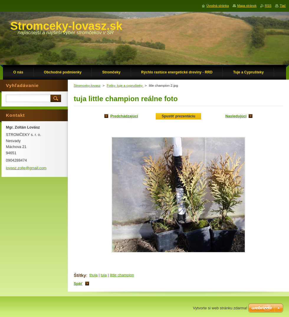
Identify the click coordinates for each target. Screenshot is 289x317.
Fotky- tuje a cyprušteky (125, 85)
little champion (122, 275)
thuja (93, 275)
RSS (268, 5)
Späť (78, 283)
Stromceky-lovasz (87, 85)
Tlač (283, 5)
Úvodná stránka (217, 5)
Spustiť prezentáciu (178, 116)
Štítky (80, 275)
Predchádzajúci (124, 116)
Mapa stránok (247, 5)
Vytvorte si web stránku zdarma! (220, 308)
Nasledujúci (236, 116)
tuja (104, 275)
